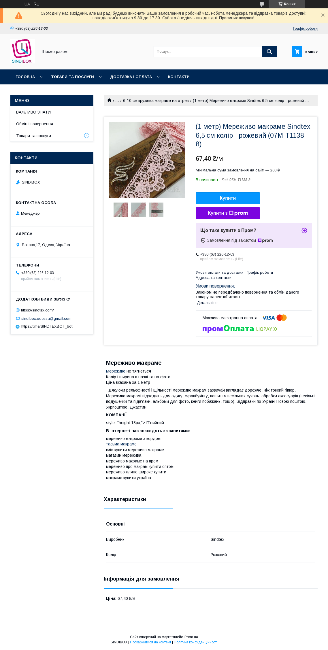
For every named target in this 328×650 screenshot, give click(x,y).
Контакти (179, 77)
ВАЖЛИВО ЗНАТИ (33, 112)
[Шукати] (269, 51)
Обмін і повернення (34, 124)
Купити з (228, 213)
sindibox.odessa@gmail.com (46, 318)
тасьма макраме (121, 444)
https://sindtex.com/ (37, 310)
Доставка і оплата (131, 77)
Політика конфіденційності (196, 642)
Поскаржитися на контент (150, 642)
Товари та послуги (72, 77)
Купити (228, 198)
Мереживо (115, 371)
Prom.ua (191, 637)
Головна (25, 77)
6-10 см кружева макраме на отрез (156, 100)
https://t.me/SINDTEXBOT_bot (46, 326)
